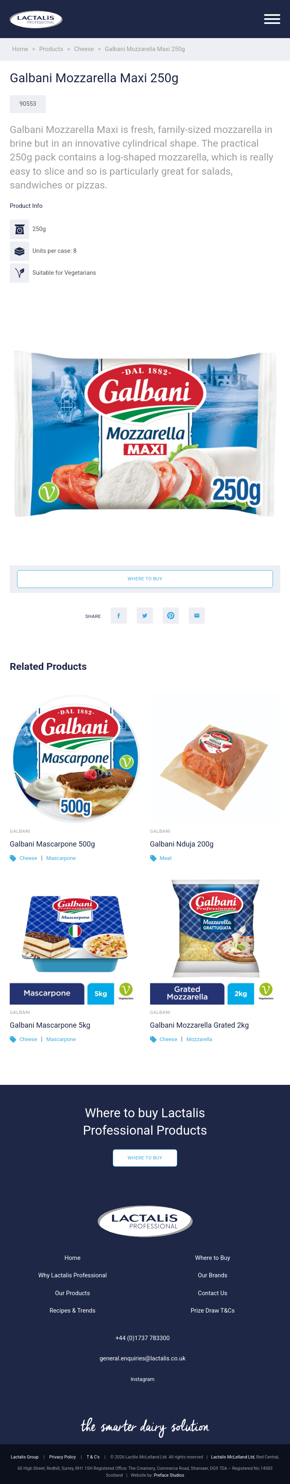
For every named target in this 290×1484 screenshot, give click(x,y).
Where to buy (145, 579)
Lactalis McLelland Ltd (232, 1457)
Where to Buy (145, 1187)
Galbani (20, 831)
